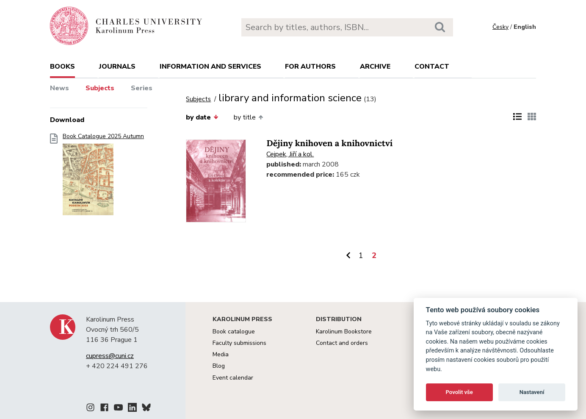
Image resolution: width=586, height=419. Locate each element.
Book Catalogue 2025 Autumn (103, 177)
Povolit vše (459, 392)
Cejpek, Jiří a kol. (290, 154)
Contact (432, 66)
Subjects (100, 88)
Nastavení (532, 392)
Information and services (210, 66)
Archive (375, 66)
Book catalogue (234, 331)
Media (221, 354)
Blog (219, 366)
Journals (117, 66)
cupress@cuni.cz (110, 356)
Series (141, 88)
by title (248, 117)
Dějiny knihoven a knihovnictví (329, 143)
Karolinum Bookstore (344, 331)
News (59, 88)
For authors (310, 66)
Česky (500, 27)
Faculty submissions (239, 343)
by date (202, 117)
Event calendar (233, 378)
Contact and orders (342, 343)
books (62, 66)
